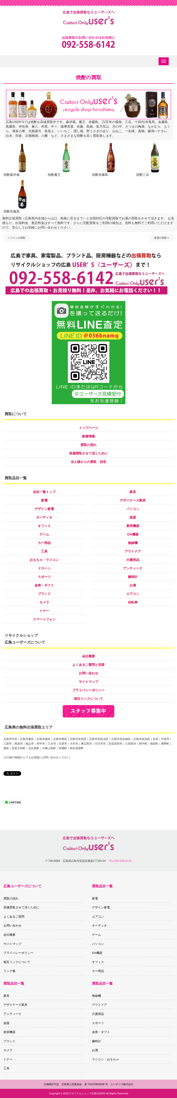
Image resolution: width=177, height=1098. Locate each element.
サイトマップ (88, 681)
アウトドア (133, 551)
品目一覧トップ (44, 492)
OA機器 (133, 534)
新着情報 (88, 436)
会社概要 (88, 656)
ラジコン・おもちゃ (105, 1059)
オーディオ (44, 517)
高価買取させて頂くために (88, 453)
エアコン (132, 594)
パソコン (132, 509)
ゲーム (44, 534)
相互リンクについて (88, 698)
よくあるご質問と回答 (88, 665)
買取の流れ (88, 445)
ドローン (44, 568)
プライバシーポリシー (88, 690)
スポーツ (44, 577)
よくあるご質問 (13, 916)
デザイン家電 (44, 509)
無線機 (133, 543)
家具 (133, 492)
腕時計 (133, 577)
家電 (44, 500)
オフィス (44, 526)
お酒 (133, 585)
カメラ (44, 602)
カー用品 (44, 543)
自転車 (133, 602)
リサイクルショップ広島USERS (87, 1093)
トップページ (88, 428)
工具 (44, 551)
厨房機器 (132, 526)
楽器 (133, 517)
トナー (44, 611)
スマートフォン (44, 619)
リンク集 (9, 971)
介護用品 (132, 560)
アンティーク (132, 568)
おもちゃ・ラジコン (44, 560)
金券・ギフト (44, 585)
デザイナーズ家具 (133, 500)
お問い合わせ (88, 673)
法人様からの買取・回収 (88, 462)
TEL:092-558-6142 (120, 861)
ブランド (44, 594)
